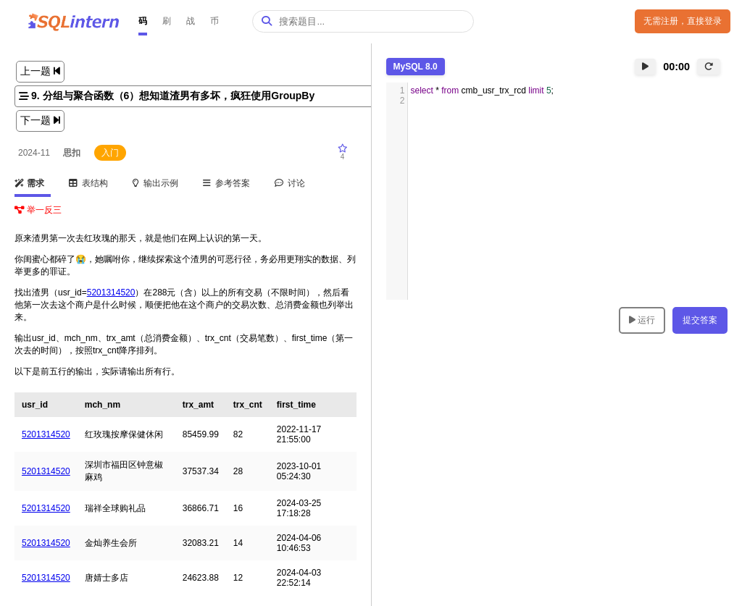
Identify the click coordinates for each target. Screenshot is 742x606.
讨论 (290, 183)
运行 (642, 320)
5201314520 (111, 292)
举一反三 (38, 210)
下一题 (40, 120)
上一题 (40, 71)
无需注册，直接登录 (682, 21)
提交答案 (700, 320)
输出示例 (156, 183)
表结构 (89, 183)
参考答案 (227, 183)
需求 (29, 183)
